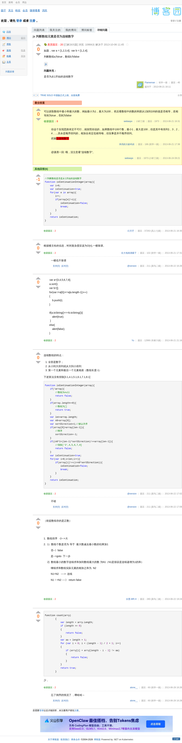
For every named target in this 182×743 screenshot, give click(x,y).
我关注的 (55, 29)
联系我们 (65, 739)
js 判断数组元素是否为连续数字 (53, 36)
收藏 (9, 56)
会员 (17, 2)
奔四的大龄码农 (126, 144)
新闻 (11, 2)
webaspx (128, 121)
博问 (9, 38)
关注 (10, 10)
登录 (19, 20)
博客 (9, 44)
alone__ (134, 687)
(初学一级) (154, 144)
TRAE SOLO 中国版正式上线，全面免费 (60, 95)
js (46, 64)
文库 (9, 62)
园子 (3, 10)
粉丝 (17, 10)
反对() (64, 266)
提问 (23, 38)
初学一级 (163, 82)
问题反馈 (9, 71)
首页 (4, 2)
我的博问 (71, 29)
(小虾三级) (154, 158)
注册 (32, 20)
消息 (44, 10)
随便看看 (35, 10)
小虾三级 (140, 121)
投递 (23, 50)
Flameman (150, 82)
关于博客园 (53, 739)
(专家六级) (156, 340)
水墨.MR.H (131, 599)
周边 (24, 2)
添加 (23, 56)
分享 (180, 95)
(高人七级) (156, 231)
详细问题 (102, 29)
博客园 (97, 739)
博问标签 (86, 29)
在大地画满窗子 (128, 253)
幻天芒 (131, 231)
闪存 (9, 32)
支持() (56, 266)
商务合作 (75, 739)
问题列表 (39, 29)
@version (131, 266)
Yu (133, 340)
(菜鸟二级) (156, 266)
